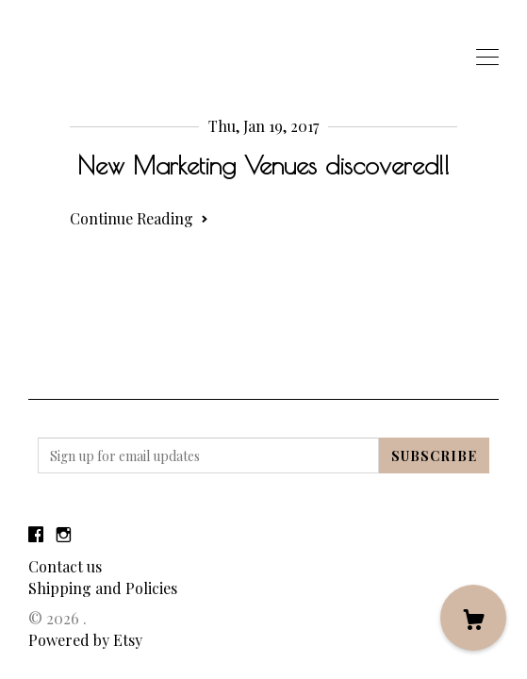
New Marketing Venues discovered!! (263, 165)
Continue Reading (139, 218)
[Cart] (473, 618)
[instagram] (64, 534)
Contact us (65, 566)
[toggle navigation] (487, 57)
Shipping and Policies (102, 588)
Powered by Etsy (85, 640)
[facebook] (35, 534)
